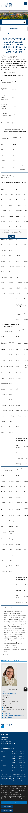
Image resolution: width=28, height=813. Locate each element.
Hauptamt (7, 713)
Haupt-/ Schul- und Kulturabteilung (14, 715)
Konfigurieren (14, 803)
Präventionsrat (8, 717)
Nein (13, 236)
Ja (9, 236)
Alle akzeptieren (7, 810)
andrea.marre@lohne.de (9, 693)
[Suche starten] (24, 22)
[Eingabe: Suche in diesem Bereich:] (12, 21)
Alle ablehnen (7, 806)
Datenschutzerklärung (16, 798)
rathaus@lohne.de (10, 743)
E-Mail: (3, 692)
